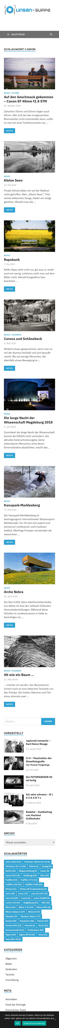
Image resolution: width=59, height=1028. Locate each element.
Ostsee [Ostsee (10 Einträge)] (11, 902)
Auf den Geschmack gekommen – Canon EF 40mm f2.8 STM (28, 80)
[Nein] (55, 1019)
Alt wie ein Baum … (19, 656)
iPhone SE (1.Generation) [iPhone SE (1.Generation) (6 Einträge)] (33, 870)
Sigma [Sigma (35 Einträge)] (11, 916)
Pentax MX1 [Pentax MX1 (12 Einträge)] (13, 907)
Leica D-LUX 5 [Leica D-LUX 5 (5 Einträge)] (39, 875)
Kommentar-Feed (16, 991)
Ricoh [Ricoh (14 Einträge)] (43, 907)
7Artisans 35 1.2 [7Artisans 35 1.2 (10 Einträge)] (16, 848)
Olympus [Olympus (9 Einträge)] (11, 898)
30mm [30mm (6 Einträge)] (33, 848)
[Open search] (51, 16)
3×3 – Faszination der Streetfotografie (39, 743)
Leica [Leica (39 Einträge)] (10, 875)
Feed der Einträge (16, 986)
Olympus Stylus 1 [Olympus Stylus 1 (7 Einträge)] (30, 898)
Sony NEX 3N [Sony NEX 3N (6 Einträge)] (13, 920)
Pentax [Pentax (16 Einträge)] (42, 902)
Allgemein (11, 940)
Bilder (7, 75)
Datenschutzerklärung (34, 1023)
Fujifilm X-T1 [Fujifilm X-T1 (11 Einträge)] (29, 861)
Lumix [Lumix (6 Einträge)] (25, 879)
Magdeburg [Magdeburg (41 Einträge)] (30, 884)
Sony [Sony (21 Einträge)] (42, 916)
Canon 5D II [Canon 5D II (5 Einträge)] (13, 857)
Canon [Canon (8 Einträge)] (44, 852)
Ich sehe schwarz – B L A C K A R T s (39, 778)
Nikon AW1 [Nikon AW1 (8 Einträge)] (44, 889)
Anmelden (11, 981)
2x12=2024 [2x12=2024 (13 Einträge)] (13, 843)
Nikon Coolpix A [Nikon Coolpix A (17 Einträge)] (15, 893)
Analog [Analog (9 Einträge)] (46, 848)
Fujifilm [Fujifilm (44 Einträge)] (11, 861)
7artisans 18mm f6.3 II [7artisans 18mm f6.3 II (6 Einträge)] (37, 843)
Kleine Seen (13, 162)
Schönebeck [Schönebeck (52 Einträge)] (36, 911)
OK (17, 1023)
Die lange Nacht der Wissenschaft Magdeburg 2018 (28, 401)
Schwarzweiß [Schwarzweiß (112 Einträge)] (15, 911)
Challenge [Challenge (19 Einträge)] (30, 857)
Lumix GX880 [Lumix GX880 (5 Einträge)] (42, 879)
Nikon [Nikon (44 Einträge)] (10, 889)
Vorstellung (12, 961)
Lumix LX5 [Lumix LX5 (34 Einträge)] (13, 884)
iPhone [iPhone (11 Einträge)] (11, 870)
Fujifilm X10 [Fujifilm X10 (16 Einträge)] (14, 866)
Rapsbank (12, 241)
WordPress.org (14, 997)
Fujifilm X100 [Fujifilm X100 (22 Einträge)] (33, 866)
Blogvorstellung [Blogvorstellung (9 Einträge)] (28, 852)
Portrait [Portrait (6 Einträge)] (30, 907)
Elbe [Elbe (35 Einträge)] (44, 857)
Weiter (8, 112)
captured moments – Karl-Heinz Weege (38, 724)
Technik (15, 75)
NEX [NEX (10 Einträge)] (46, 884)
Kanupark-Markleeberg (22, 487)
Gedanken (16, 316)
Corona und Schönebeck (23, 320)
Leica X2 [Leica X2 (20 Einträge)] (12, 879)
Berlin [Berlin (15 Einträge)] (11, 852)
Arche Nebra (13, 573)
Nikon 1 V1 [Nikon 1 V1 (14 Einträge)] (26, 889)
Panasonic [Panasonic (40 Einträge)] (27, 902)
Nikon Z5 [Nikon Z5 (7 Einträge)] (34, 893)
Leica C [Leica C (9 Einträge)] (23, 875)
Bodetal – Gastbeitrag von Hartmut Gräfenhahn (39, 797)
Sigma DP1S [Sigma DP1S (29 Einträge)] (27, 916)
